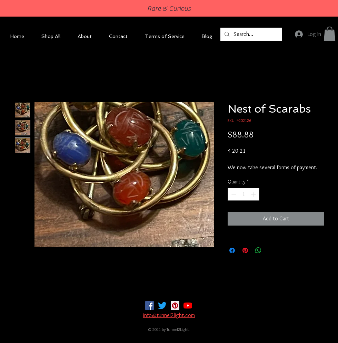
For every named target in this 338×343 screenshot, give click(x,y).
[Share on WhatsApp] (258, 250)
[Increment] (254, 194)
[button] (330, 34)
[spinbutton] (243, 194)
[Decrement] (233, 194)
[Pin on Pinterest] (245, 250)
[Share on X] (271, 250)
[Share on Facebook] (232, 250)
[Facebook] (149, 305)
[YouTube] (187, 305)
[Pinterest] (175, 305)
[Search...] (250, 34)
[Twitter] (162, 305)
